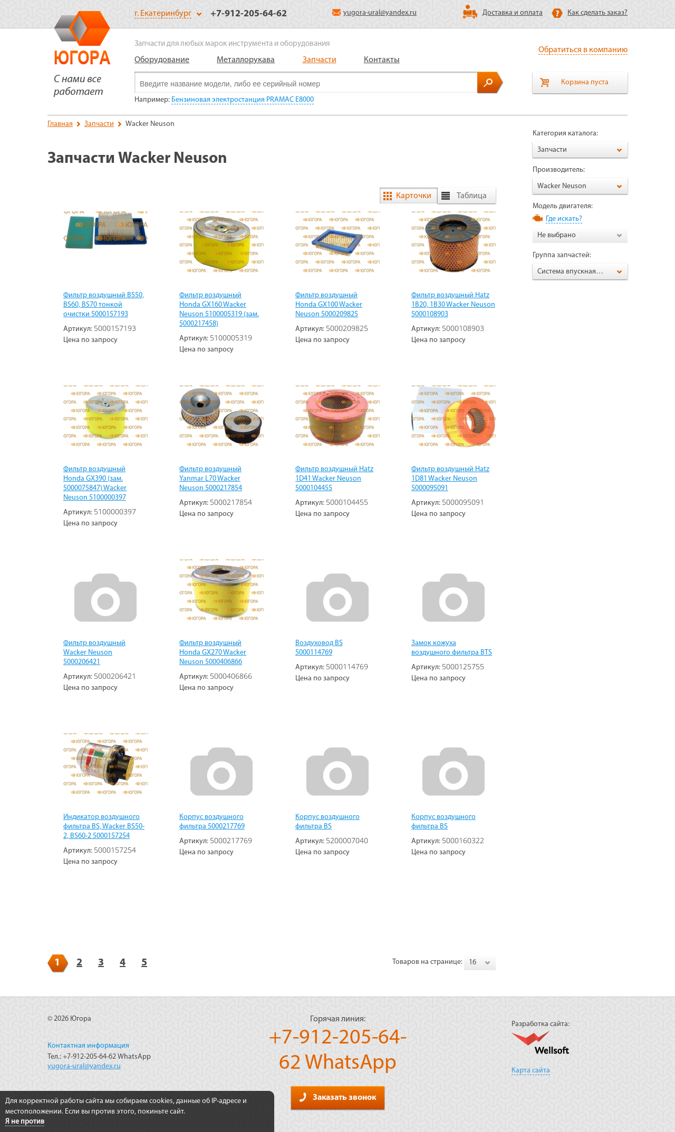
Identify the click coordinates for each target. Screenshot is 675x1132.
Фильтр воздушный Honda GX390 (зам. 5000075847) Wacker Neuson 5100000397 (95, 483)
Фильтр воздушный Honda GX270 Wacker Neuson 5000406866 (212, 652)
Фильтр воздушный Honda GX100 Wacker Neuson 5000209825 (328, 304)
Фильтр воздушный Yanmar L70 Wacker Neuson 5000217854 (210, 478)
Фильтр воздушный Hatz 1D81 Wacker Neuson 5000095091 (450, 478)
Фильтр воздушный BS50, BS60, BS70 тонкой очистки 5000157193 (103, 304)
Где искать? (564, 219)
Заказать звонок (337, 1097)
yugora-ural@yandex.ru (374, 13)
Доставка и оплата (513, 13)
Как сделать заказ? (597, 13)
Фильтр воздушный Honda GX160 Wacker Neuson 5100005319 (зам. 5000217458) (219, 309)
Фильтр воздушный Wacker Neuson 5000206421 (94, 652)
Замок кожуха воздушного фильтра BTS (451, 648)
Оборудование (161, 60)
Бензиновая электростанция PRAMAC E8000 (242, 100)
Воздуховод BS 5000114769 (319, 648)
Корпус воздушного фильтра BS (327, 822)
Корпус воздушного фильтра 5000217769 (212, 822)
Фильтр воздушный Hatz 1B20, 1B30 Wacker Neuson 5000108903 (453, 304)
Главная (60, 124)
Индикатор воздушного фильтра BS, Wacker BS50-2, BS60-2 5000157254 (103, 826)
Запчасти (319, 60)
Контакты (382, 60)
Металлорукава (246, 60)
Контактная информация (88, 1046)
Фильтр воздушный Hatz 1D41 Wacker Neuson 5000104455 (334, 478)
